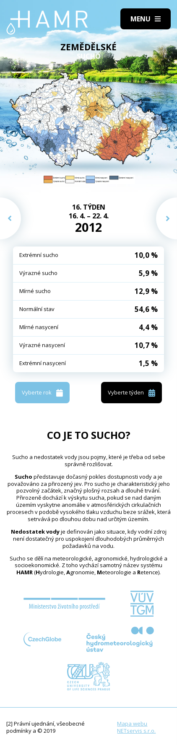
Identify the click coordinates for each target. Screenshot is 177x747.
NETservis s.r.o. (136, 730)
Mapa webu (132, 723)
